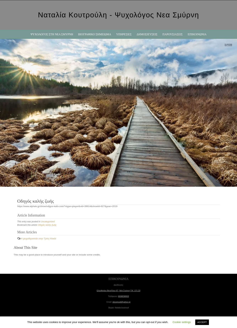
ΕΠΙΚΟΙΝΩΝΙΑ (197, 34)
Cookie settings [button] (182, 322)
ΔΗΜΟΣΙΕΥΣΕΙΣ (147, 34)
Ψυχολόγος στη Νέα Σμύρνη (52, 34)
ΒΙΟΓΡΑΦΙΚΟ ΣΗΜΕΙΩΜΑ (94, 34)
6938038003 (123, 296)
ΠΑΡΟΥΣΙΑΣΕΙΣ (172, 34)
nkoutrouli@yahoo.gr (121, 302)
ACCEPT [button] (202, 322)
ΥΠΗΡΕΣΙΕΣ (124, 34)
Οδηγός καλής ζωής (47, 225)
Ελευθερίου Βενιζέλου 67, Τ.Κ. (118, 291)
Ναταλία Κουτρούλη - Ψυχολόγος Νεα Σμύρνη (118, 15)
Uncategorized (48, 221)
